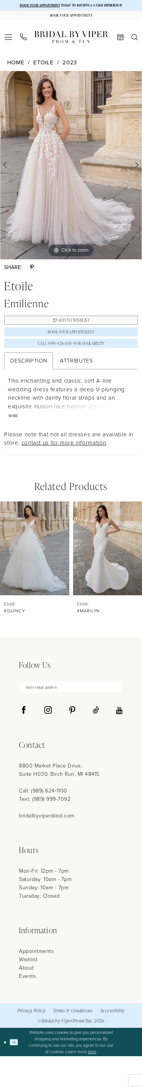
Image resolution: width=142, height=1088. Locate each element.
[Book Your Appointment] (71, 25)
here (92, 1083)
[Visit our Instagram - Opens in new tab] (48, 742)
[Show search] (135, 48)
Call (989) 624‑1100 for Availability (71, 365)
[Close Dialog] (6, 1073)
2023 (69, 74)
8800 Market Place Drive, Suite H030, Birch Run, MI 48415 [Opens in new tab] (59, 802)
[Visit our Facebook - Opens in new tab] (24, 742)
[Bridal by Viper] (71, 48)
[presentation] (34, 576)
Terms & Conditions (73, 1042)
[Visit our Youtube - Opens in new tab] (119, 742)
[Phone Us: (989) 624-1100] (23, 48)
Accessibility (112, 1042)
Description (28, 385)
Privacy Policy (31, 1042)
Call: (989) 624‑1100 (43, 823)
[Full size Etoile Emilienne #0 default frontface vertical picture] (71, 176)
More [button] (15, 442)
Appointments (36, 983)
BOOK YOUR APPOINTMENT (41, 6)
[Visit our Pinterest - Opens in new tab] (72, 742)
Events (27, 1008)
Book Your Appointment (71, 349)
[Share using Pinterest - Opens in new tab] (32, 279)
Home (16, 74)
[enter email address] (71, 716)
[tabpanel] (71, 176)
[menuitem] (8, 48)
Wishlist (28, 991)
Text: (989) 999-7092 (44, 831)
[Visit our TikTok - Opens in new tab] (96, 742)
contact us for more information (64, 470)
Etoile (43, 74)
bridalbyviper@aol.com (47, 847)
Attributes (76, 385)
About (26, 1000)
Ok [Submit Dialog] (18, 1073)
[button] (8, 48)
